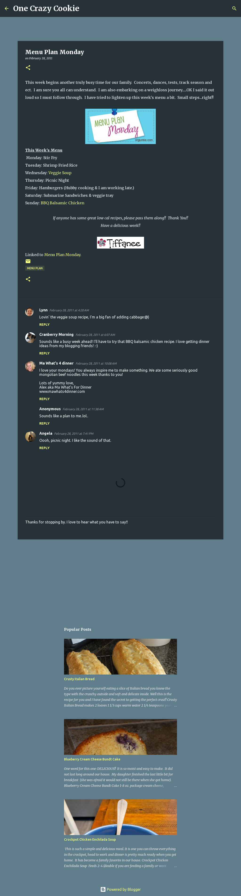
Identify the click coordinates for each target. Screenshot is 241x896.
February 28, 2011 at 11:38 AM (83, 409)
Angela (45, 433)
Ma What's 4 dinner (56, 363)
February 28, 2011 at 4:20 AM (69, 310)
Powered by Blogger (120, 889)
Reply (44, 324)
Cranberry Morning (56, 334)
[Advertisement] (120, 579)
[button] (28, 68)
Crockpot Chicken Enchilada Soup (90, 839)
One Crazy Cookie (46, 8)
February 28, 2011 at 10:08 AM (96, 363)
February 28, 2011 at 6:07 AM (95, 334)
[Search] (86, 8)
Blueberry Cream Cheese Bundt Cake (92, 759)
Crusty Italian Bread (79, 679)
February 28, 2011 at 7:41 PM (73, 433)
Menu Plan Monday (62, 254)
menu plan (35, 268)
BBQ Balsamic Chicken (62, 203)
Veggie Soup (60, 172)
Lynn (43, 310)
